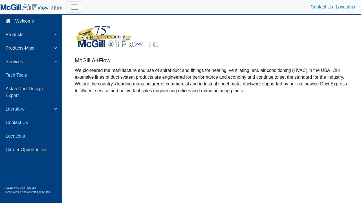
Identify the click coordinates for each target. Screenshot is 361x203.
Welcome (20, 21)
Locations (15, 136)
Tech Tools (16, 75)
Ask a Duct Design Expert (24, 92)
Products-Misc (20, 48)
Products (14, 34)
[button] (74, 7)
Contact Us (17, 122)
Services (14, 61)
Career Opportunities (27, 149)
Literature (15, 109)
